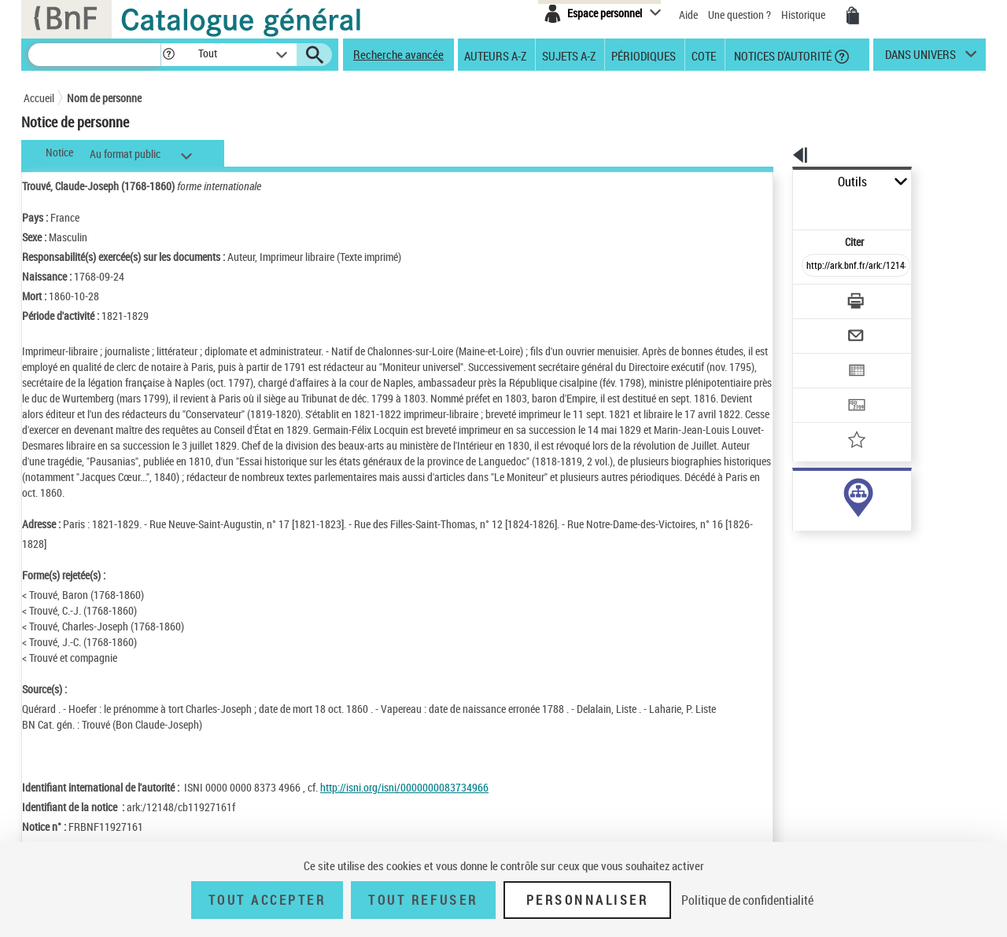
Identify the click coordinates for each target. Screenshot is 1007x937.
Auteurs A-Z (495, 55)
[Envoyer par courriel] (811, 297)
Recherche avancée (398, 54)
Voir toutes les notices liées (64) (836, 542)
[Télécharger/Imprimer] (814, 266)
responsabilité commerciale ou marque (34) (869, 509)
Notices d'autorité (782, 55)
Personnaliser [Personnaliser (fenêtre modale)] (587, 900)
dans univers (920, 58)
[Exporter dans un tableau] (823, 327)
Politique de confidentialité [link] (747, 900)
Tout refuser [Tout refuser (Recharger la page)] (423, 900)
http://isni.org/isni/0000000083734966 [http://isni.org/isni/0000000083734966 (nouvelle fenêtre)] (404, 787)
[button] (168, 54)
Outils (775, 182)
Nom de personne (104, 97)
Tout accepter (267, 900)
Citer (787, 207)
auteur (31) (800, 494)
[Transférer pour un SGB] (818, 358)
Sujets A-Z (569, 55)
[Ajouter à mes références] (821, 389)
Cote (704, 55)
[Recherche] (94, 54)
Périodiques (643, 55)
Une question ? (739, 14)
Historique (804, 14)
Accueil (39, 97)
